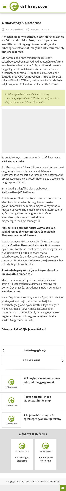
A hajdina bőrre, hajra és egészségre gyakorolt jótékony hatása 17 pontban (42, 418)
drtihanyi (29, 6)
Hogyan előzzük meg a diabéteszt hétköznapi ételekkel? (37, 400)
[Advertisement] (33, 131)
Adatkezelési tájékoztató (48, 481)
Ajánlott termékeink (33, 434)
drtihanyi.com (23, 481)
